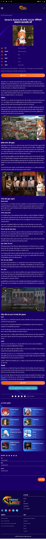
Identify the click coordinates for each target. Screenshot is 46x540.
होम (1, 15)
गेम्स (4, 15)
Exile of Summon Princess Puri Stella (15, 431)
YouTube (25, 532)
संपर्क (24, 502)
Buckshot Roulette (38, 444)
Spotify (25, 529)
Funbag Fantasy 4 (38, 410)
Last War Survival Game (37, 431)
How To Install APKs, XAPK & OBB (8, 524)
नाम (2, 458)
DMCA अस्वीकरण (26, 509)
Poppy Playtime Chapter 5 (14, 444)
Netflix (24, 527)
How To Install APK (5, 522)
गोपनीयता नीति (25, 507)
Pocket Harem (14, 410)
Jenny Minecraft (26, 524)
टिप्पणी (2, 469)
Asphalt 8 (25, 522)
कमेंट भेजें (41, 480)
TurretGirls (36, 420)
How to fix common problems (7, 527)
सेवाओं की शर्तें (25, 504)
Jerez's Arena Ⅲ (14, 420)
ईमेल (2, 463)
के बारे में (24, 499)
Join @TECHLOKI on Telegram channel (23, 388)
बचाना (23, 75)
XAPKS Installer (4, 519)
